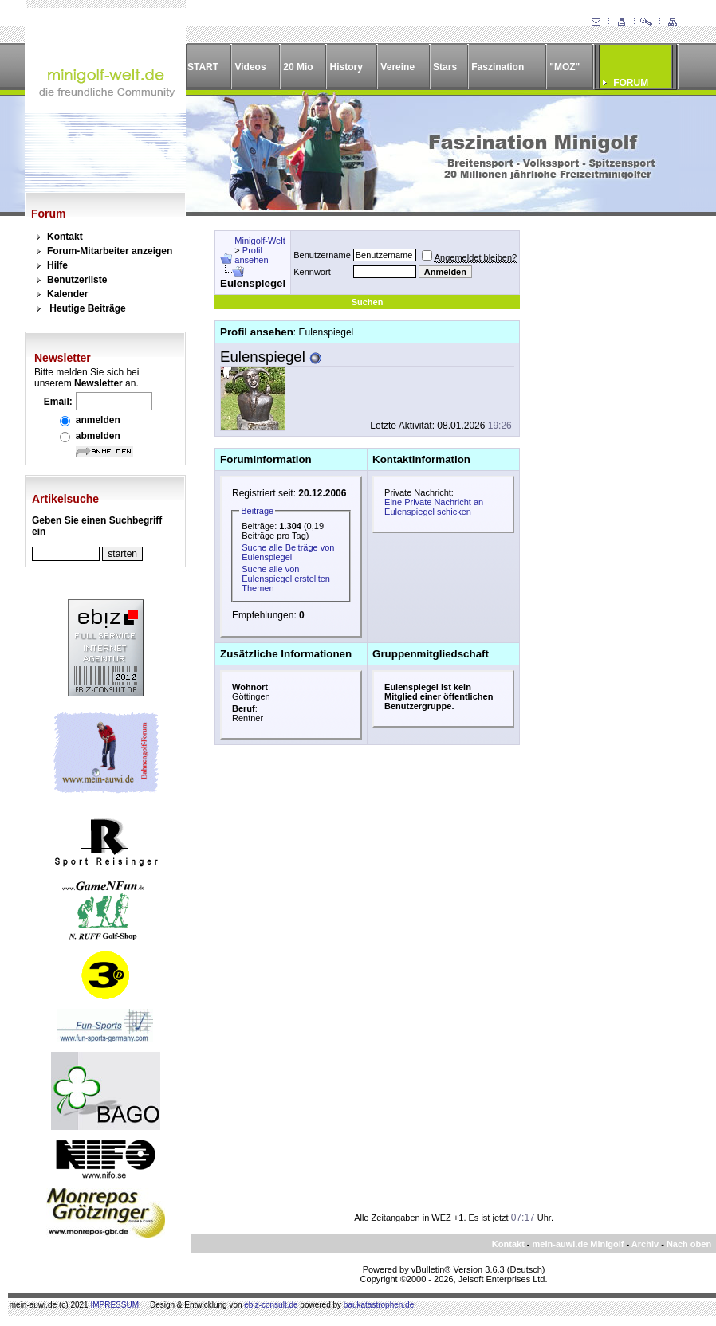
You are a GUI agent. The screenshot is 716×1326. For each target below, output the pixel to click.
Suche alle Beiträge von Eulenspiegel (288, 552)
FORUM (630, 82)
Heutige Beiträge (87, 308)
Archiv (645, 1244)
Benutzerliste (77, 279)
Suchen (368, 302)
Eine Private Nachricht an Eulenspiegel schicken (433, 506)
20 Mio (298, 67)
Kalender (67, 294)
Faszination (497, 67)
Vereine (397, 67)
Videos (250, 67)
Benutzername (322, 255)
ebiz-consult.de (270, 1304)
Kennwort (311, 272)
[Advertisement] (609, 469)
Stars (445, 67)
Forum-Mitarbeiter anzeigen (109, 251)
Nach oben (689, 1244)
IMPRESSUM (114, 1304)
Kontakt (65, 236)
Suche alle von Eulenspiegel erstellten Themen (286, 578)
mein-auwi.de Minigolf (578, 1244)
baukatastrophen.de (379, 1304)
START (202, 67)
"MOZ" (564, 67)
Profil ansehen (251, 255)
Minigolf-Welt (259, 240)
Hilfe (57, 265)
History (346, 67)
